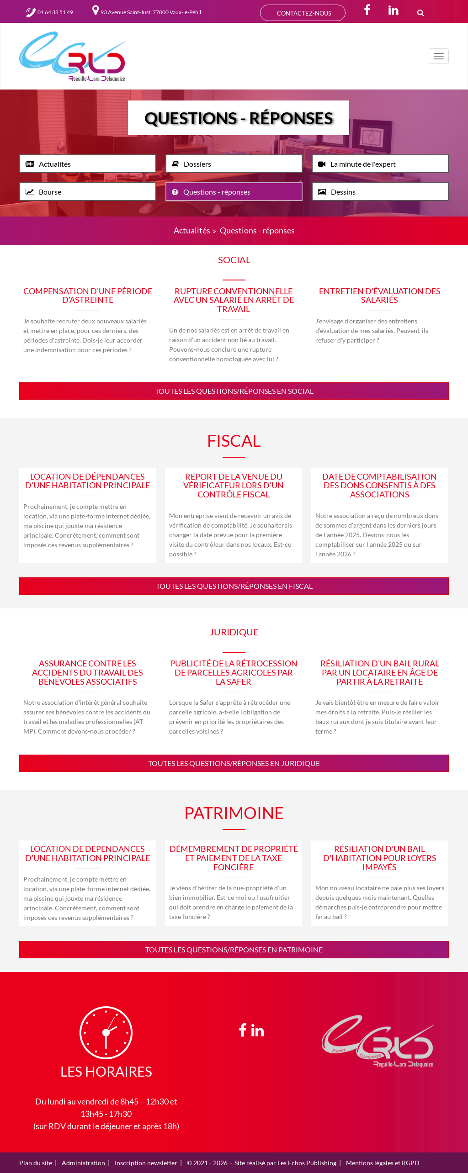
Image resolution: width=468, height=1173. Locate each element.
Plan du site (35, 1163)
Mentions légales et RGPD (383, 1163)
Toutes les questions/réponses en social (234, 390)
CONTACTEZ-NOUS (302, 13)
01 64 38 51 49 (49, 12)
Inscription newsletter (146, 1163)
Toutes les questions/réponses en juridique (234, 763)
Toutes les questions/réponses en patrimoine (234, 949)
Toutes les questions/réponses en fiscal (234, 585)
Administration (83, 1163)
